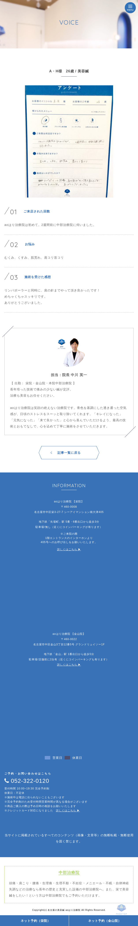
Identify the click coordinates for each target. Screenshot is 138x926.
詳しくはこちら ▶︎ (69, 549)
